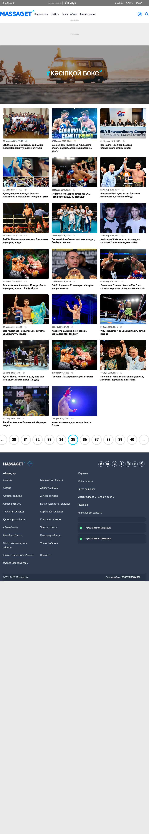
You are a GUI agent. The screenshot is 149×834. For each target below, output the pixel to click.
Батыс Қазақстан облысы (55, 503)
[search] (146, 14)
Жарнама (8, 3)
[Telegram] (135, 463)
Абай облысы (10, 527)
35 (73, 440)
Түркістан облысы (13, 511)
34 (61, 440)
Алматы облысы (12, 495)
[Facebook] (121, 463)
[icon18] (30, 464)
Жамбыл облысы (13, 535)
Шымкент (45, 555)
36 (85, 440)
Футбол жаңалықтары (15, 563)
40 (132, 440)
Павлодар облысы (50, 535)
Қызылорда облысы (14, 519)
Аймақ (73, 14)
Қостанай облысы (50, 519)
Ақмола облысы (12, 503)
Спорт (65, 14)
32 (38, 440)
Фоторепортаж (87, 14)
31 (26, 440)
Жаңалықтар (41, 14)
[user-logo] (139, 14)
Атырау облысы (49, 488)
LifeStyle (55, 14)
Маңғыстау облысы (51, 480)
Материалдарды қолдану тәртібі (96, 496)
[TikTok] (101, 463)
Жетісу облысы (49, 527)
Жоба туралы (85, 481)
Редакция (83, 504)
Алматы (7, 480)
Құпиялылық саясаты (90, 512)
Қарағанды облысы (51, 511)
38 (108, 440)
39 (120, 440)
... (143, 440)
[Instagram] (128, 463)
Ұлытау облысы (49, 543)
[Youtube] (107, 463)
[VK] (114, 463)
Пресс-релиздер (86, 489)
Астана (7, 488)
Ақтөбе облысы (49, 495)
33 (49, 440)
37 (97, 440)
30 (14, 440)
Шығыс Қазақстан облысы (18, 555)
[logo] (17, 14)
